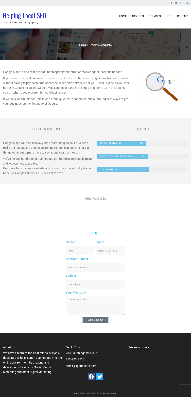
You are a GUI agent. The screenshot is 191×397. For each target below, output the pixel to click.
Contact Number (77, 259)
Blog (169, 16)
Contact (183, 16)
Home (123, 16)
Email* (100, 242)
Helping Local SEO (24, 15)
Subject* (72, 275)
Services (155, 16)
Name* (70, 242)
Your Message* (76, 292)
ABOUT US (138, 16)
